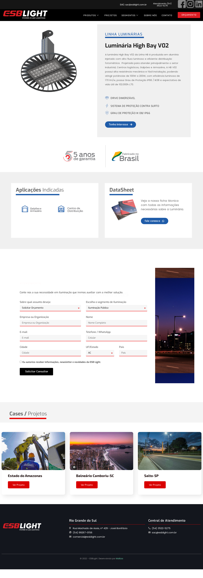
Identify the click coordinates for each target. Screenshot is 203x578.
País (121, 347)
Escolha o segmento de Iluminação (106, 302)
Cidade (23, 347)
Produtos (91, 15)
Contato (167, 15)
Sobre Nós (150, 15)
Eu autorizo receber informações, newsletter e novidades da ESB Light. (61, 362)
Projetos (110, 15)
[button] (162, 4)
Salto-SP (151, 476)
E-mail (23, 332)
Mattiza (119, 558)
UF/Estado (92, 347)
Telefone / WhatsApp (98, 332)
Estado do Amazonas (25, 476)
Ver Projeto (19, 484)
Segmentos (129, 15)
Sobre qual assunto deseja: (35, 302)
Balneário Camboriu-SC (95, 476)
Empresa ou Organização (34, 317)
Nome (89, 317)
